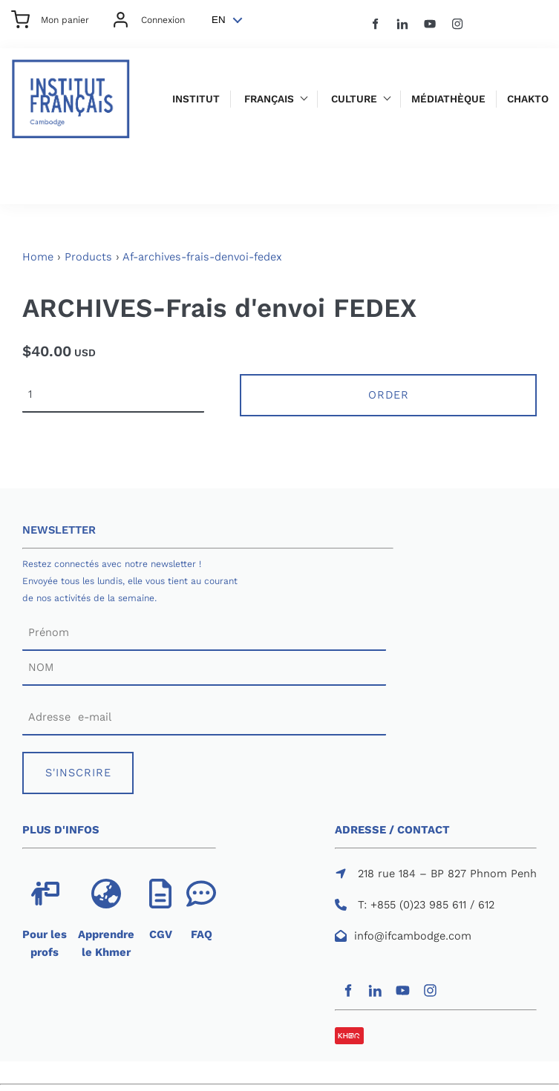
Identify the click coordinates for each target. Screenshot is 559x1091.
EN (219, 19)
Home (37, 256)
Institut (196, 99)
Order (388, 395)
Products (88, 256)
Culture (354, 99)
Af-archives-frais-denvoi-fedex (202, 256)
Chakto (528, 99)
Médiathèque (448, 99)
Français (269, 99)
